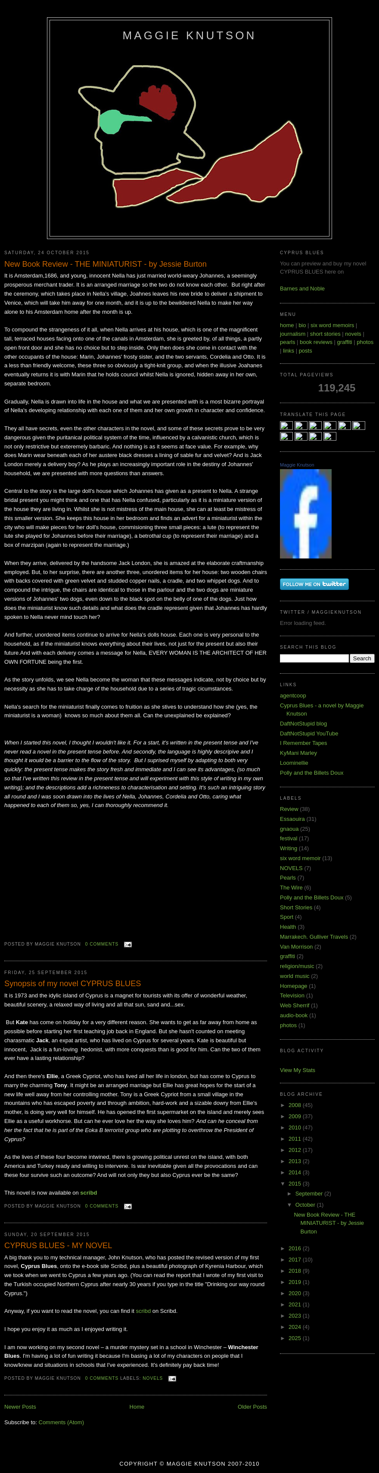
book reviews (316, 342)
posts (305, 350)
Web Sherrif (294, 1005)
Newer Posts (20, 1407)
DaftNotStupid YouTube (309, 733)
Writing (288, 848)
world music (295, 976)
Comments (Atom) (61, 1422)
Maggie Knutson (189, 35)
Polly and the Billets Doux (311, 773)
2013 (296, 1161)
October (306, 1205)
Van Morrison (296, 946)
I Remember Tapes (303, 743)
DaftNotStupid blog (303, 723)
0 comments (102, 944)
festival (288, 838)
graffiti (344, 342)
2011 (296, 1139)
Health (288, 927)
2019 (296, 1282)
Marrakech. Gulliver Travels (314, 937)
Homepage (294, 986)
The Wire (291, 887)
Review (289, 809)
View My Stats (297, 1070)
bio (302, 325)
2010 (296, 1127)
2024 (296, 1327)
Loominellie (294, 763)
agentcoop (293, 695)
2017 (296, 1259)
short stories (325, 334)
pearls (287, 342)
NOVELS (153, 1378)
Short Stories (296, 907)
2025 (296, 1338)
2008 (296, 1105)
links (288, 350)
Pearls (288, 877)
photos (365, 342)
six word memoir (300, 858)
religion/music (297, 966)
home (287, 325)
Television (292, 995)
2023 (296, 1315)
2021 (296, 1304)
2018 (296, 1271)
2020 (296, 1293)
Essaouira (292, 819)
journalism (292, 334)
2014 (296, 1172)
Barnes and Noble (302, 288)
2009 (296, 1116)
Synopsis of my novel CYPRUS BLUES (72, 983)
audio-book (294, 1015)
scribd (88, 1192)
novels (353, 334)
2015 (296, 1183)
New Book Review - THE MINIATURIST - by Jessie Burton (105, 264)
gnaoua (289, 829)
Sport (286, 917)
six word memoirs (332, 325)
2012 (296, 1150)
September (309, 1193)
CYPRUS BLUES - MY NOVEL (58, 1245)
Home (137, 1407)
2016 (296, 1248)
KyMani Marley (298, 753)
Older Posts (252, 1407)
